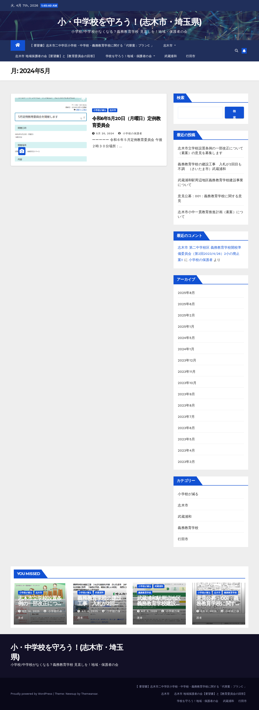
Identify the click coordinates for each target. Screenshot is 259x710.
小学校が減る (99, 110)
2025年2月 (186, 315)
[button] (236, 51)
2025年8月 (186, 293)
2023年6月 (186, 428)
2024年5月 (186, 338)
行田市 (190, 56)
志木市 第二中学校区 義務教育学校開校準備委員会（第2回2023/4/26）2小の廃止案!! (209, 253)
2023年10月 (187, 383)
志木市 (169, 45)
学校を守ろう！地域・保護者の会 (130, 56)
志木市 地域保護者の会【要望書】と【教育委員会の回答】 (55, 56)
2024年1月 (186, 349)
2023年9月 (186, 394)
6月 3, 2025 (149, 611)
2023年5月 (186, 439)
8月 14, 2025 (31, 611)
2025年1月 (186, 327)
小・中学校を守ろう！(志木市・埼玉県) (129, 22)
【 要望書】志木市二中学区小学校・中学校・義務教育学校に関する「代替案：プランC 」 (92, 45)
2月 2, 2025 (209, 611)
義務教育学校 (188, 528)
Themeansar (89, 693)
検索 (180, 97)
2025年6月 (186, 304)
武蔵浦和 (170, 56)
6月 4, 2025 (90, 611)
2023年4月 (186, 450)
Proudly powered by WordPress (32, 693)
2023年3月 (186, 462)
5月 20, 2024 (105, 133)
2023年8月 (186, 405)
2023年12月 (187, 360)
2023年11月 (187, 372)
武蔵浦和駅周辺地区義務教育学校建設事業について (159, 603)
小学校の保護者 (130, 133)
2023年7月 (186, 417)
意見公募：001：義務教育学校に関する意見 (218, 603)
